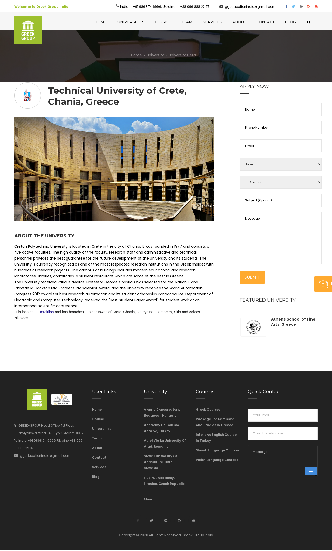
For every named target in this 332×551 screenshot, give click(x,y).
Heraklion (46, 313)
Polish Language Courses (217, 460)
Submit (252, 278)
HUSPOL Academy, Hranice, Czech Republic (164, 481)
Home (107, 22)
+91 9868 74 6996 (147, 6)
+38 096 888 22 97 (194, 6)
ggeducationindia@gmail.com (250, 6)
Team (193, 22)
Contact (272, 22)
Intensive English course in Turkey (216, 438)
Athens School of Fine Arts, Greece (293, 323)
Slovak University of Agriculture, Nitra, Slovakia (160, 463)
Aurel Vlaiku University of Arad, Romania (165, 444)
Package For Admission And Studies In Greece (215, 423)
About (246, 22)
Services (219, 22)
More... (149, 500)
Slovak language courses (217, 451)
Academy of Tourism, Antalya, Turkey (162, 429)
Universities (137, 22)
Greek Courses (208, 410)
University (155, 55)
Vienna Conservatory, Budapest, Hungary (162, 413)
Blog (297, 22)
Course (170, 22)
